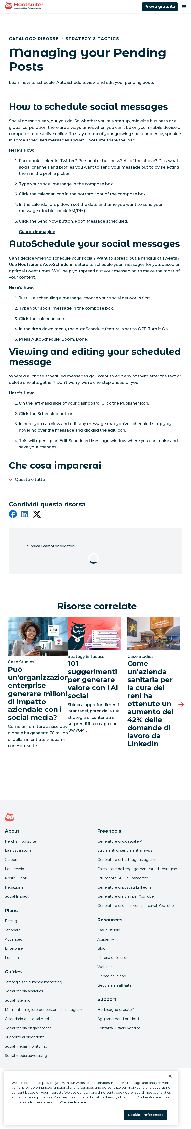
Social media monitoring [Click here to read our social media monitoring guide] (26, 1046)
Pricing (11, 921)
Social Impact (17, 896)
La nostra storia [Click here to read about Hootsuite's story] (18, 850)
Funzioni (12, 957)
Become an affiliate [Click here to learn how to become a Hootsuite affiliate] (114, 985)
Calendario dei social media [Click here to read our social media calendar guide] (28, 1019)
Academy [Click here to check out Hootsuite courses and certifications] (105, 939)
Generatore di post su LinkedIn (124, 887)
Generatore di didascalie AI (120, 841)
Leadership (14, 869)
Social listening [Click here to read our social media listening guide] (18, 1000)
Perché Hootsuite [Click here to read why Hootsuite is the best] (20, 841)
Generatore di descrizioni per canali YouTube (135, 905)
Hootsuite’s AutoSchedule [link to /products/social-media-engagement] (45, 264)
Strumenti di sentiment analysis (124, 850)
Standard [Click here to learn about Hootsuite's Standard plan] (13, 930)
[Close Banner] (170, 1076)
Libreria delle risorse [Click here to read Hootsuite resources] (114, 957)
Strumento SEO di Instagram (122, 878)
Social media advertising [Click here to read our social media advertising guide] (26, 1055)
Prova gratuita (159, 6)
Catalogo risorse (34, 38)
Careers (11, 859)
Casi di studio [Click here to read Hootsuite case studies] (108, 930)
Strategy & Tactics (92, 38)
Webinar (104, 967)
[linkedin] (25, 515)
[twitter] (37, 515)
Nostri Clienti (16, 878)
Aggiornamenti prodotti (118, 1019)
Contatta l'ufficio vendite (118, 1028)
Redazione (14, 887)
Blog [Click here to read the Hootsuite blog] (101, 948)
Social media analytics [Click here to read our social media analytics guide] (24, 991)
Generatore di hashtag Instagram (126, 859)
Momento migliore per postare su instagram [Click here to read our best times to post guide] (43, 1009)
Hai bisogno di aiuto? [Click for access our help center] (115, 1009)
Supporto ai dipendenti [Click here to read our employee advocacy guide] (25, 1037)
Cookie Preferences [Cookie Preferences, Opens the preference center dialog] (145, 1115)
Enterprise (14, 948)
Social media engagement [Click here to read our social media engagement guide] (28, 1028)
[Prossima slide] (181, 704)
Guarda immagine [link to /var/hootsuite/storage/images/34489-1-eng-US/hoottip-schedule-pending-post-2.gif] (37, 231)
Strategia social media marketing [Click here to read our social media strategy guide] (33, 982)
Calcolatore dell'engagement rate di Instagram (138, 869)
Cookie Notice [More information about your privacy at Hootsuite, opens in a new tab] (73, 1102)
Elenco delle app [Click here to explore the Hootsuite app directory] (111, 976)
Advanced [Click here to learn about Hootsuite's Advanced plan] (13, 939)
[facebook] (13, 515)
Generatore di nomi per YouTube (125, 896)
